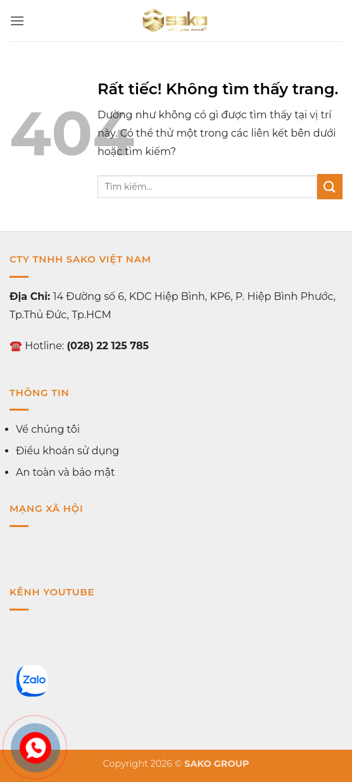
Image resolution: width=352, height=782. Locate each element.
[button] (17, 20)
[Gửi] (330, 186)
